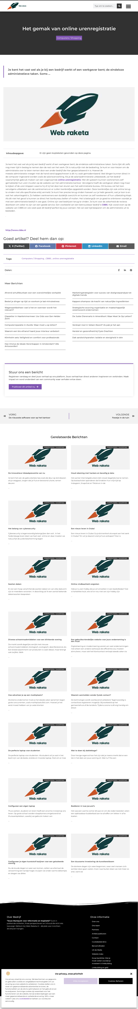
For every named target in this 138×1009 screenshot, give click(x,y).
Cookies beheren (115, 981)
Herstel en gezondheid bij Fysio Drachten (92, 331)
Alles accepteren (80, 981)
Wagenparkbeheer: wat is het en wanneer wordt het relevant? (31, 308)
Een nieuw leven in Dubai (83, 528)
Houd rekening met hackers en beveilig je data (92, 473)
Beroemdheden (98, 946)
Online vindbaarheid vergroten (85, 584)
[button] (131, 973)
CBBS (105, 204)
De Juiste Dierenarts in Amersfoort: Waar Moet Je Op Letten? (102, 316)
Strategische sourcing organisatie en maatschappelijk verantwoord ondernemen (98, 308)
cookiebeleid (24, 999)
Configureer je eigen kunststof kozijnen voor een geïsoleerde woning (36, 862)
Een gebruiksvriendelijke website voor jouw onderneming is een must (98, 640)
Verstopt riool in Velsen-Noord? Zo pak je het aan (96, 325)
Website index (97, 954)
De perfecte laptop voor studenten (24, 750)
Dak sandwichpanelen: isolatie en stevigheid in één (97, 337)
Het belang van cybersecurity (21, 528)
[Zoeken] (119, 6)
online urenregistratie (69, 180)
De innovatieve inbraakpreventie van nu (26, 473)
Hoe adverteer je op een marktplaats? (25, 695)
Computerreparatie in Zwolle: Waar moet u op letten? (31, 325)
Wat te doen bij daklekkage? (84, 750)
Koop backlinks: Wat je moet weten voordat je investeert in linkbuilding (102, 960)
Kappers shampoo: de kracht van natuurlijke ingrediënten (100, 301)
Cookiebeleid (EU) (99, 942)
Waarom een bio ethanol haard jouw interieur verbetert (32, 331)
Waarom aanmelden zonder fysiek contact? (91, 695)
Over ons (95, 921)
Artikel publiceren (99, 934)
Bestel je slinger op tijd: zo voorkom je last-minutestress (32, 301)
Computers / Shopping (69, 38)
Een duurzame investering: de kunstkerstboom (92, 861)
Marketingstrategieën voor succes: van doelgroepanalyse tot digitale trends (101, 294)
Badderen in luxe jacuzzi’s (83, 806)
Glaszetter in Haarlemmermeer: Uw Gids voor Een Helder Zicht (32, 317)
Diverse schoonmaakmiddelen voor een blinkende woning (35, 639)
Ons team (96, 926)
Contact (95, 938)
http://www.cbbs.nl (16, 230)
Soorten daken (14, 584)
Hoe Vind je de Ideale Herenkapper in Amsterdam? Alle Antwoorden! (32, 345)
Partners (95, 930)
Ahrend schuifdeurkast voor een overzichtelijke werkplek (33, 293)
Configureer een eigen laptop (21, 806)
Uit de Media (97, 950)
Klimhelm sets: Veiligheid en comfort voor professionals (32, 337)
